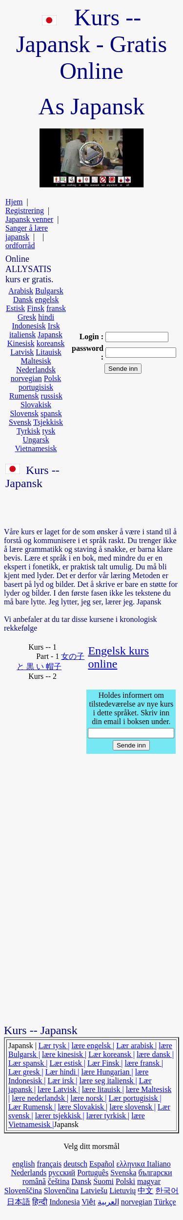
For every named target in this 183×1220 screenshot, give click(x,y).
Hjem (14, 202)
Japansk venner (29, 219)
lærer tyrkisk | (108, 1115)
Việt (88, 1202)
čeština (58, 1181)
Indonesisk (28, 326)
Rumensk (24, 396)
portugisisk (36, 387)
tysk (49, 431)
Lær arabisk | (136, 1045)
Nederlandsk (36, 369)
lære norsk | (88, 1098)
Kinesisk (21, 343)
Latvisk (22, 352)
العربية (108, 1202)
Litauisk (48, 352)
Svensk (20, 422)
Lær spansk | (28, 1063)
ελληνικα (132, 1164)
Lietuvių (122, 1190)
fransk (56, 308)
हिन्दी (39, 1202)
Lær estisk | (67, 1063)
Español (102, 1164)
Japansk (50, 334)
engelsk (47, 299)
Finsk (35, 308)
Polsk (52, 378)
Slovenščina (23, 1190)
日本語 (18, 1202)
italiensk (22, 334)
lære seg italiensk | (108, 1080)
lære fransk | (144, 1063)
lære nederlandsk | (40, 1098)
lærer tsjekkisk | (59, 1115)
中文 (145, 1190)
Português (92, 1172)
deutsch (75, 1164)
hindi (46, 317)
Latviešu (94, 1190)
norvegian (26, 378)
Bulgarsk (49, 291)
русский (61, 1172)
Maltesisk (35, 361)
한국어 (167, 1190)
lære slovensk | (132, 1107)
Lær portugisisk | (135, 1098)
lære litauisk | (103, 1089)
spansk (51, 413)
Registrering (24, 210)
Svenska (123, 1172)
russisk (51, 396)
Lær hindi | (62, 1072)
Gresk (27, 317)
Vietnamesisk (36, 448)
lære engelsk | (93, 1045)
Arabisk (20, 291)
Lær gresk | (25, 1072)
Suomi (103, 1181)
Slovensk (24, 413)
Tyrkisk (29, 431)
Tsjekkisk (48, 422)
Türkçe (165, 1202)
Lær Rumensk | (32, 1107)
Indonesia (64, 1202)
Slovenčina (61, 1190)
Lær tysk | (54, 1045)
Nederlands (28, 1172)
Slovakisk (35, 405)
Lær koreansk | (111, 1054)
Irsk (54, 326)
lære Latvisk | (59, 1089)
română (34, 1181)
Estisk (15, 308)
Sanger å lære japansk (26, 232)
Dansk (23, 299)
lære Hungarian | (107, 1072)
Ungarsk (35, 440)
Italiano (159, 1164)
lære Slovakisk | (82, 1107)
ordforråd (20, 245)
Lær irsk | (63, 1080)
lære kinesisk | (64, 1054)
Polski (125, 1181)
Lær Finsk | (105, 1063)
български (155, 1172)
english (23, 1164)
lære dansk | (155, 1054)
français (49, 1164)
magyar (149, 1181)
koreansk (51, 343)
